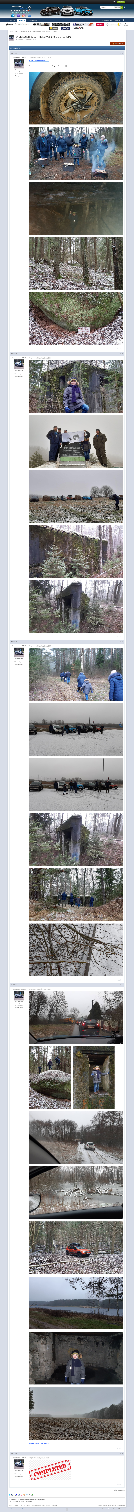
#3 (121, 641)
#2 (121, 353)
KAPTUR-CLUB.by (13, 1505)
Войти (113, 1)
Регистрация (121, 1)
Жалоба (119, 349)
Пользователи (32, 20)
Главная (12, 20)
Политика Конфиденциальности (116, 1505)
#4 (121, 985)
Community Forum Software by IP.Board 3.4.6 (113, 1508)
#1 (121, 53)
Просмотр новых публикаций (111, 20)
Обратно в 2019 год (119, 1490)
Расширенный (124, 7)
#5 (121, 1453)
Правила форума (102, 1505)
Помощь (24, 1508)
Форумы (22, 20)
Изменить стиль (15, 1508)
